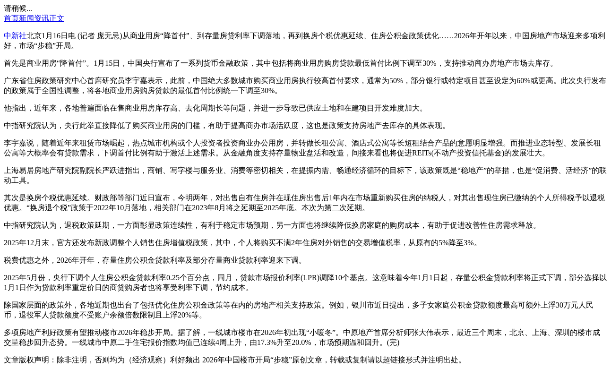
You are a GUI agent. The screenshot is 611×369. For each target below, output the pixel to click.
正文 (56, 18)
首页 (11, 18)
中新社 (15, 36)
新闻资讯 (34, 18)
